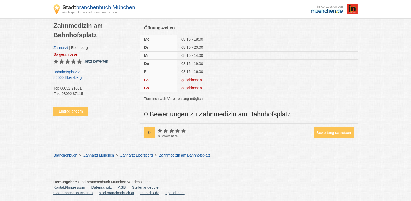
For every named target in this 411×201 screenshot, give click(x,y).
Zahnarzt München (98, 155)
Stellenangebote (145, 187)
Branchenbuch (65, 155)
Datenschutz (101, 187)
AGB (122, 187)
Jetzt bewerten (96, 61)
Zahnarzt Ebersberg (136, 155)
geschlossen (66, 54)
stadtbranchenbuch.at (116, 193)
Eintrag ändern (71, 111)
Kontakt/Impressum (69, 187)
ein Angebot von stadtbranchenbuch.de (89, 12)
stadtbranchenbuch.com (73, 193)
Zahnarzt (60, 48)
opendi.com (174, 193)
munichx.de (149, 193)
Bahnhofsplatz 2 (90, 75)
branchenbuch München (98, 7)
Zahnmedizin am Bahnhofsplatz (184, 155)
